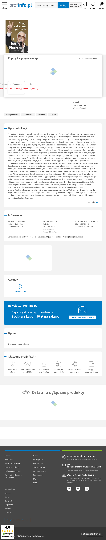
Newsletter (9, 459)
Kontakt (7, 456)
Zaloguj (84, 5)
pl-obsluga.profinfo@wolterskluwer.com (84, 465)
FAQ (34, 479)
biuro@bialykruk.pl (76, 237)
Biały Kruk (19, 227)
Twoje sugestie (39, 467)
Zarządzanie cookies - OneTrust (17, 520)
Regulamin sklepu (12, 467)
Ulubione (93, 5)
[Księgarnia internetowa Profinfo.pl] (21, 5)
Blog (35, 483)
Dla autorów (38, 463)
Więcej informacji (79, 108)
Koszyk (101, 5)
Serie (7, 497)
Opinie (53, 115)
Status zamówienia (12, 463)
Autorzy (41, 115)
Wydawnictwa (10, 489)
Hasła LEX (8, 501)
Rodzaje (8, 509)
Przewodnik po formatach (88, 58)
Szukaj (63, 5)
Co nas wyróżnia (39, 471)
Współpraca (38, 459)
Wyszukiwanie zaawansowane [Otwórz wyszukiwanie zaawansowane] (75, 5)
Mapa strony (38, 475)
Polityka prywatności (13, 471)
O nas (35, 456)
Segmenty (9, 505)
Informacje (28, 115)
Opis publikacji (12, 115)
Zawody (8, 512)
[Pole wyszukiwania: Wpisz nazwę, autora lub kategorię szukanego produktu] (45, 5)
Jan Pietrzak (20, 291)
